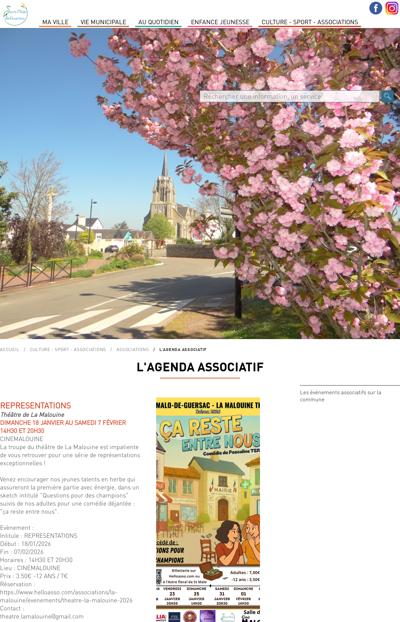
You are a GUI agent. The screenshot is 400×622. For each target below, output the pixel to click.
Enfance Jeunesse (220, 21)
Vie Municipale (103, 21)
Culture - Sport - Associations (310, 21)
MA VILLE (55, 21)
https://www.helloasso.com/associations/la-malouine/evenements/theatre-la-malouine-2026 (66, 596)
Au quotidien (158, 21)
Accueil (9, 349)
